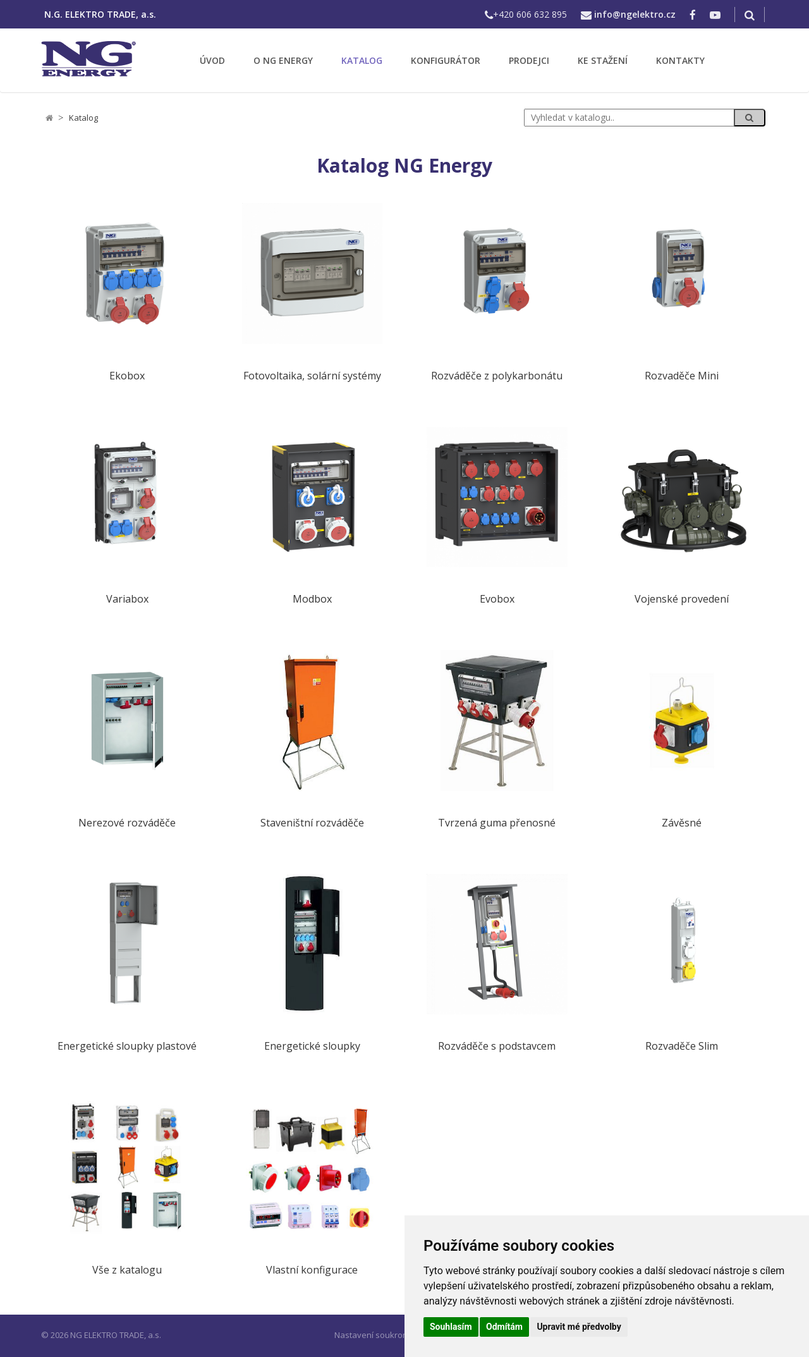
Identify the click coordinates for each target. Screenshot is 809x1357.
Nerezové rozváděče (127, 823)
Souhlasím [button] (451, 1327)
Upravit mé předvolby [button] (579, 1327)
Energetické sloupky (312, 1046)
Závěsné (682, 823)
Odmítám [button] (504, 1327)
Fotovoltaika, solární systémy (312, 376)
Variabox (127, 599)
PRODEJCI (529, 60)
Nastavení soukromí (372, 1335)
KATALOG (361, 60)
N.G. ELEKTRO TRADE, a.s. (100, 14)
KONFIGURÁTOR (445, 60)
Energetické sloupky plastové (127, 1046)
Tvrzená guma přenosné (497, 823)
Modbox (312, 599)
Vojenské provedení (682, 599)
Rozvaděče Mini (682, 376)
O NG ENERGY (283, 60)
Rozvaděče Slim (681, 1046)
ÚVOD (212, 60)
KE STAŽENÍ (603, 60)
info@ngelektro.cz (635, 14)
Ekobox (127, 376)
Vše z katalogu (127, 1270)
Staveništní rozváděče (312, 823)
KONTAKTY (680, 60)
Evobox (497, 599)
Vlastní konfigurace (312, 1270)
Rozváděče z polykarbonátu (497, 376)
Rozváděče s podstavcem (497, 1046)
